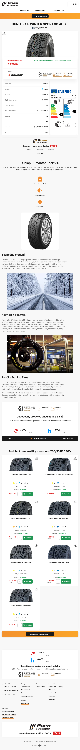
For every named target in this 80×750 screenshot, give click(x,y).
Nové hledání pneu (40, 16)
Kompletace (25, 703)
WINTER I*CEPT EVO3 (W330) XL (59, 474)
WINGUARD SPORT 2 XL (21, 518)
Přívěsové (52, 699)
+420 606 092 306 (10, 687)
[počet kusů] (20, 494)
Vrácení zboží (25, 690)
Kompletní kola (58, 11)
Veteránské (52, 696)
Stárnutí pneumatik (27, 696)
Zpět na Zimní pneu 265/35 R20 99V (40, 634)
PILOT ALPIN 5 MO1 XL (21, 562)
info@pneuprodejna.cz (11, 690)
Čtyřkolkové (52, 693)
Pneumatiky (24, 11)
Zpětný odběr (25, 686)
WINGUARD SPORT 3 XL (59, 562)
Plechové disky (40, 11)
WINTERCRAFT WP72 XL (21, 474)
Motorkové (52, 690)
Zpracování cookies (8, 717)
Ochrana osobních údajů (9, 714)
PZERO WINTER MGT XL (59, 518)
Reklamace (24, 693)
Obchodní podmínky (8, 711)
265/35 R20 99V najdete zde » (63, 60)
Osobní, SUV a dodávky (56, 686)
